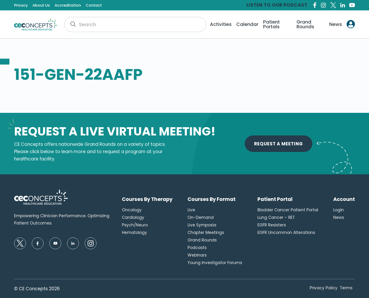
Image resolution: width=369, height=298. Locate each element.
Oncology (132, 210)
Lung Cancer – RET (276, 217)
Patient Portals (271, 24)
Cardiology (133, 217)
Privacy (21, 5)
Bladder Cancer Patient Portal (287, 210)
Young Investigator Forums (215, 262)
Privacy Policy (323, 288)
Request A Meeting (278, 144)
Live (191, 210)
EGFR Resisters (271, 225)
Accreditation (68, 5)
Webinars (197, 255)
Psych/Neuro (135, 225)
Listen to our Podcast (276, 5)
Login (338, 210)
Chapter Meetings (206, 232)
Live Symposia (202, 225)
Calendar (247, 24)
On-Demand (201, 217)
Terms (346, 288)
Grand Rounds (305, 24)
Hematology (134, 232)
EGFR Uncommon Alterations (286, 232)
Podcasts (197, 247)
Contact (94, 5)
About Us (41, 5)
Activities (221, 24)
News (335, 24)
